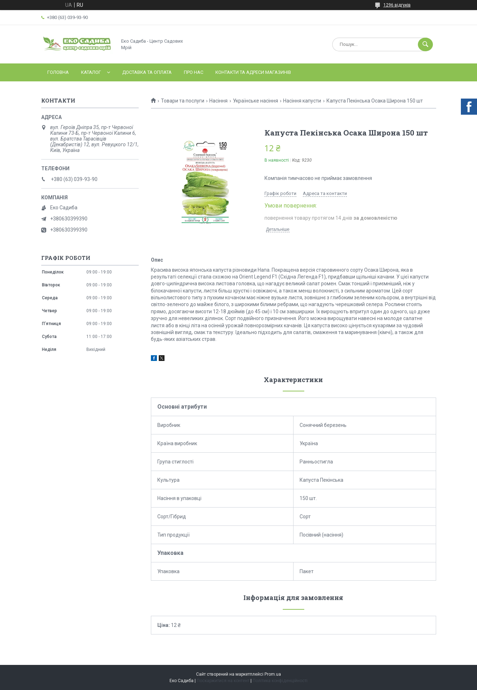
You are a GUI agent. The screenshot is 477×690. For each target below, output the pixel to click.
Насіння (218, 101)
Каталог (91, 72)
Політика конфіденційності (280, 680)
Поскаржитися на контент (223, 680)
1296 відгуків (397, 5)
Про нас (193, 72)
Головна (58, 72)
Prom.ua (272, 674)
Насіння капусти (302, 101)
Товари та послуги (182, 101)
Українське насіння (255, 101)
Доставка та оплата (147, 72)
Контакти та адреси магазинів (253, 72)
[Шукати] (425, 44)
